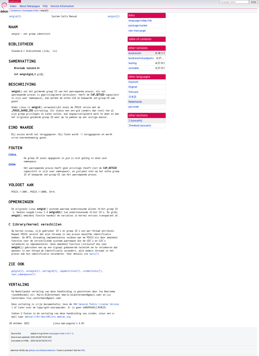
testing (133, 63)
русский (134, 106)
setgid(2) (15, 16)
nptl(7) (94, 253)
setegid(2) (33, 271)
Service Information (62, 6)
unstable (134, 68)
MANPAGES (14, 1)
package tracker (138, 25)
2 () (135, 120)
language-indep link (140, 20)
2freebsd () (140, 125)
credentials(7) (92, 271)
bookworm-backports (141, 58)
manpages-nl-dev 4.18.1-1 (61, 333)
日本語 (132, 96)
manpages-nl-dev (30, 10)
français (133, 91)
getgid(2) (17, 271)
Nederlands (135, 101)
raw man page (137, 30)
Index (13, 6)
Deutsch (133, 82)
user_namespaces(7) (23, 274)
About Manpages (29, 6)
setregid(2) (49, 271)
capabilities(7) (70, 271)
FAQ (45, 6)
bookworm (16, 10)
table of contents (140, 39)
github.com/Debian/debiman (42, 350)
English (133, 86)
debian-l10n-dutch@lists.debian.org (48, 316)
